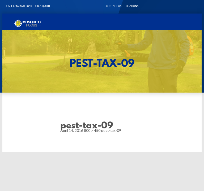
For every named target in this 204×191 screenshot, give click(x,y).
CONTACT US (113, 5)
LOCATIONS (131, 5)
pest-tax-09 (111, 130)
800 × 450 (92, 130)
